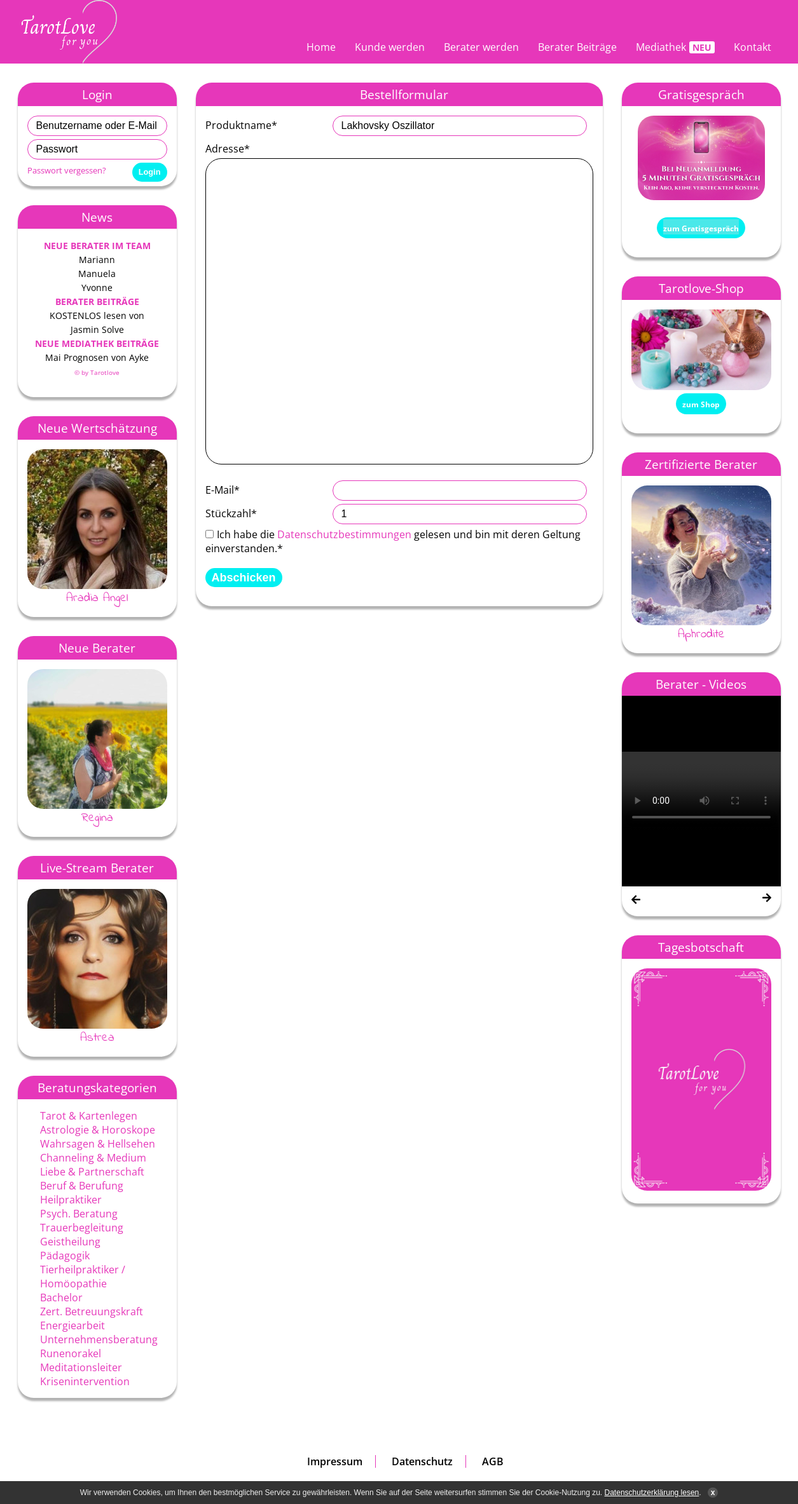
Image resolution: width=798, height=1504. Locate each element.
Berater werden (481, 47)
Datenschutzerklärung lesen (652, 1492)
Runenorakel (70, 1353)
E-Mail (222, 490)
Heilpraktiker (71, 1200)
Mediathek (661, 47)
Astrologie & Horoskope (97, 1130)
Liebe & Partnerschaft (92, 1172)
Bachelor (61, 1297)
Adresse (227, 149)
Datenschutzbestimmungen (344, 534)
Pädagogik (65, 1256)
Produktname (241, 125)
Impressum (334, 1461)
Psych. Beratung (79, 1214)
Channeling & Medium (93, 1158)
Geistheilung (70, 1242)
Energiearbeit (72, 1325)
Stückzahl (231, 513)
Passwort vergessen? (66, 170)
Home (321, 47)
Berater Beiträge (577, 47)
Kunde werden (390, 47)
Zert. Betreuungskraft (91, 1311)
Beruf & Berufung (81, 1186)
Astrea (97, 1038)
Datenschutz (422, 1461)
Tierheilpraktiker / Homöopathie (82, 1277)
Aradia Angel (97, 598)
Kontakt (752, 47)
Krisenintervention (85, 1381)
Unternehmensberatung (99, 1339)
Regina (97, 818)
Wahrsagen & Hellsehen (97, 1144)
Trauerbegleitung (81, 1228)
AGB (493, 1461)
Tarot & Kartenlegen (88, 1116)
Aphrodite (701, 634)
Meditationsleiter (81, 1367)
